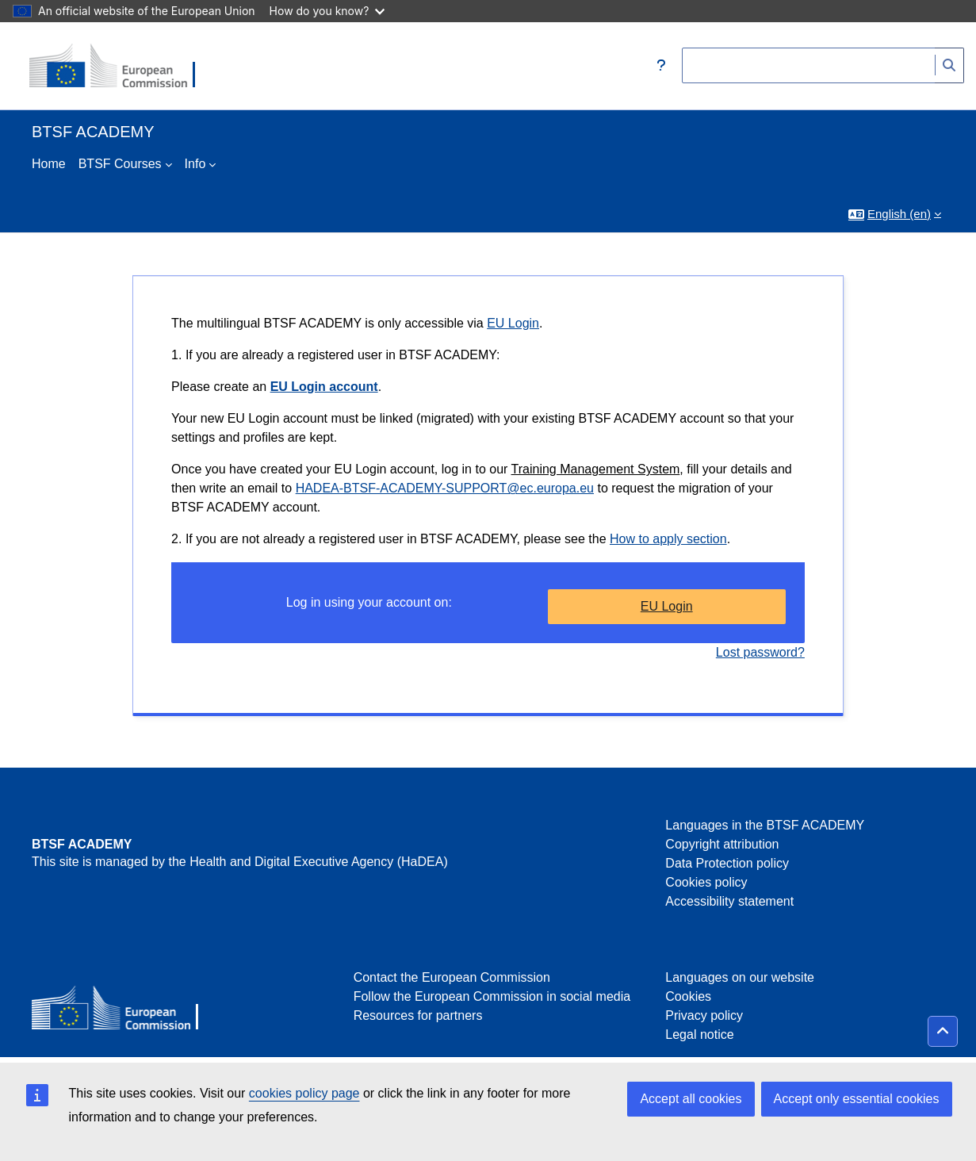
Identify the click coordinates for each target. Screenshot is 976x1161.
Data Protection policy (727, 863)
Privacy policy (704, 1015)
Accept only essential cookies (857, 1098)
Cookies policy (706, 882)
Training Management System (595, 469)
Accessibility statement (729, 901)
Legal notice (699, 1034)
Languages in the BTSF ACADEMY (764, 825)
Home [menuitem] (49, 164)
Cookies (688, 996)
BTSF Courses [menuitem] (120, 164)
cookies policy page (304, 1093)
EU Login (513, 323)
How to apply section (668, 539)
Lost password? (760, 652)
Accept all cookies (690, 1098)
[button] (661, 66)
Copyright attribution (722, 844)
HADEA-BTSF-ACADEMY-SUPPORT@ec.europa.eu (445, 488)
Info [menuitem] (195, 164)
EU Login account (324, 386)
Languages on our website (739, 977)
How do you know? (327, 10)
